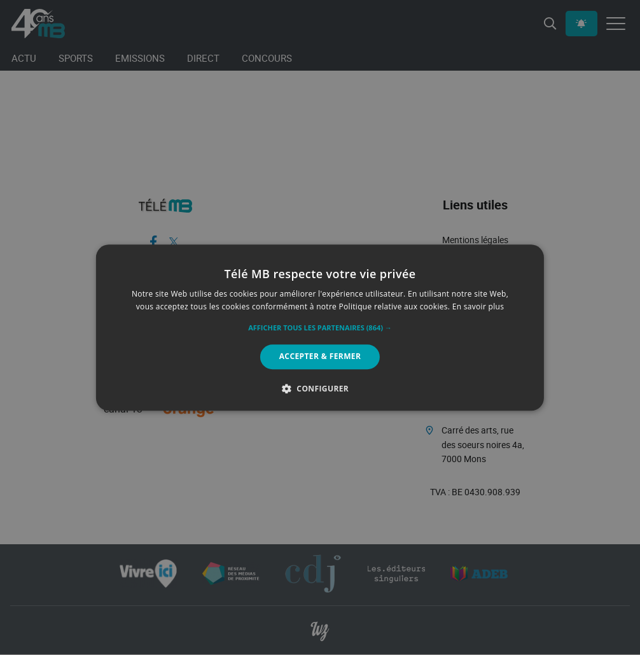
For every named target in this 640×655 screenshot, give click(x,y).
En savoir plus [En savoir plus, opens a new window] (478, 306)
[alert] (320, 327)
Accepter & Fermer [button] (320, 356)
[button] (320, 328)
